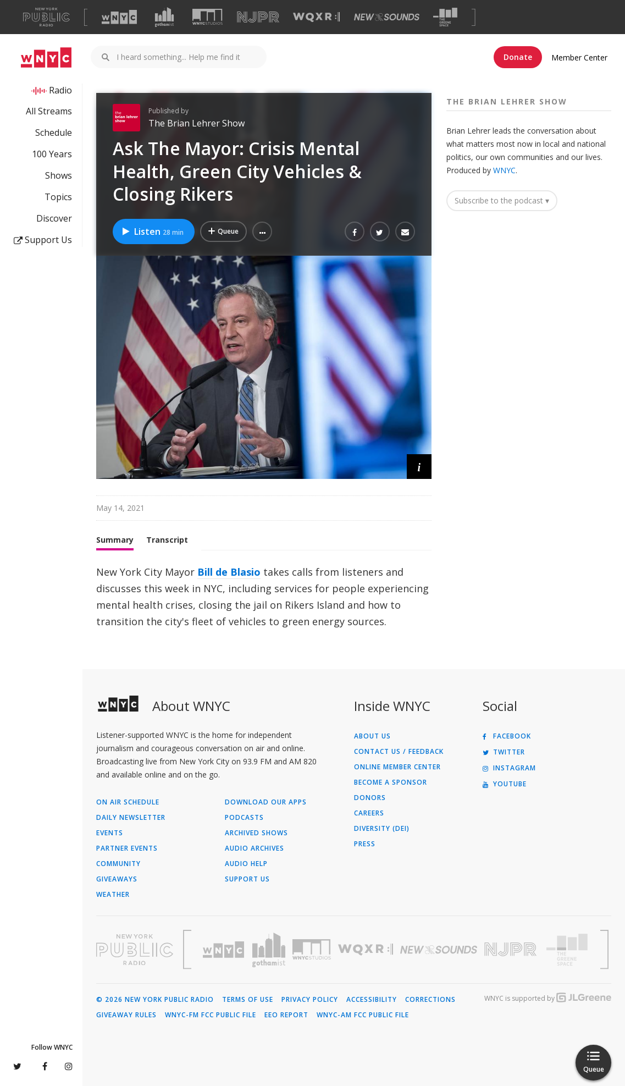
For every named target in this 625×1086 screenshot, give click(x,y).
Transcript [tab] (167, 539)
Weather (113, 894)
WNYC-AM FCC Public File (363, 1015)
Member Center (579, 57)
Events (109, 833)
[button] (262, 231)
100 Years (52, 154)
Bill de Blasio (229, 571)
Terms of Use (247, 999)
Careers (369, 813)
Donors (370, 798)
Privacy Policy (309, 999)
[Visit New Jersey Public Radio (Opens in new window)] (511, 949)
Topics (58, 197)
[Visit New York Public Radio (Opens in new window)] (134, 949)
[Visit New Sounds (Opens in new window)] (386, 17)
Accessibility (371, 999)
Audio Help (246, 864)
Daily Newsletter (130, 817)
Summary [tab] (115, 539)
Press (364, 844)
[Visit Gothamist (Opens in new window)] (164, 17)
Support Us (43, 240)
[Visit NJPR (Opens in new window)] (258, 17)
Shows (58, 175)
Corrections (430, 999)
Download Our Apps (266, 802)
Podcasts (244, 817)
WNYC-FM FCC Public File (210, 1015)
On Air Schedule (127, 802)
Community (118, 864)
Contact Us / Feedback (399, 751)
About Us (372, 736)
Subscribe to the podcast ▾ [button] (502, 200)
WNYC (504, 170)
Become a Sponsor (390, 782)
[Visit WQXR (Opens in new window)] (316, 17)
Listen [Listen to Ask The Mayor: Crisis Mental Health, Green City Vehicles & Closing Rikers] (152, 231)
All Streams (49, 111)
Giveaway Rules (126, 1015)
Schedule (53, 132)
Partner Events (127, 848)
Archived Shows (256, 833)
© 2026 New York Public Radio (155, 999)
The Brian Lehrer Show (196, 123)
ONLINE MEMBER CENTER (397, 767)
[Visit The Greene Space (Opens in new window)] (445, 17)
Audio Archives (254, 848)
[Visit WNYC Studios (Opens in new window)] (207, 17)
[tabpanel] (264, 597)
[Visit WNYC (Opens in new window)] (119, 17)
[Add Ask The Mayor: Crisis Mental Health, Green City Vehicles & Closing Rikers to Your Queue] (223, 231)
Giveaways (116, 879)
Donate (518, 57)
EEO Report (286, 1015)
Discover (54, 218)
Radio (60, 90)
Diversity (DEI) (382, 828)
